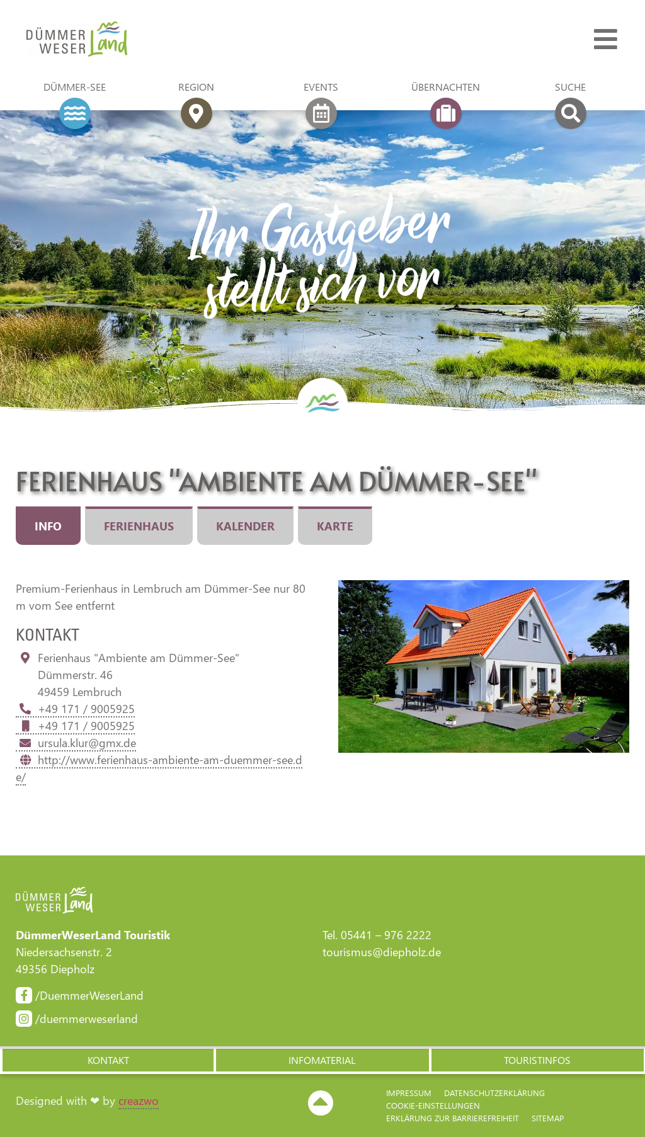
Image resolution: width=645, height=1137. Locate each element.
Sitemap (548, 1117)
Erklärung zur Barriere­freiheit (452, 1117)
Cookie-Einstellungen (433, 1105)
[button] (107, 1060)
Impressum (408, 1092)
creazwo (138, 1100)
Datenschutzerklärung (494, 1092)
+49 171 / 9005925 (75, 708)
